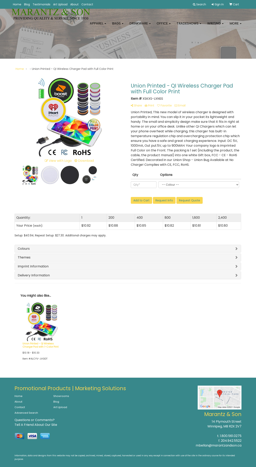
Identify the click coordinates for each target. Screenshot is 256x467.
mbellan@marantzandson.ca (218, 445)
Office (164, 25)
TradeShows (189, 25)
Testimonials (41, 4)
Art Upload (60, 4)
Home (17, 4)
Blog (27, 4)
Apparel (98, 25)
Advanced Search (26, 413)
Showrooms (61, 396)
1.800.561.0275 (230, 436)
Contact (87, 4)
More (235, 25)
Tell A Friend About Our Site (36, 424)
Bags (117, 25)
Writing (215, 25)
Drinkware (140, 25)
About (74, 4)
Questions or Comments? (35, 420)
